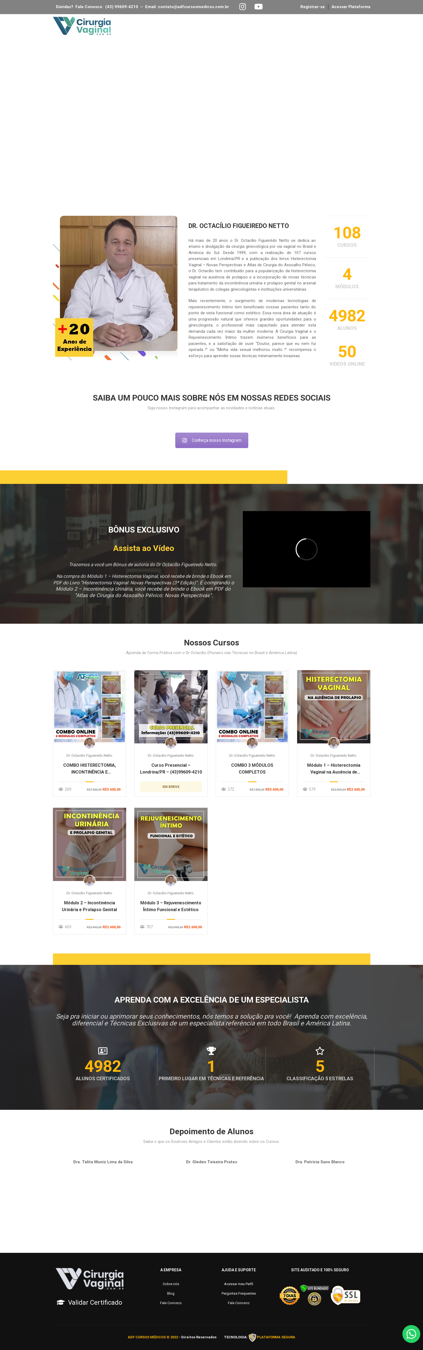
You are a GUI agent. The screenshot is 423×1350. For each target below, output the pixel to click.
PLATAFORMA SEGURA (276, 1337)
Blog (272, 26)
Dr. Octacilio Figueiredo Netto (89, 755)
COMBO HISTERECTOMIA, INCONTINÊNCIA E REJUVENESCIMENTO (89, 769)
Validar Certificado (95, 1302)
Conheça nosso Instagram (211, 440)
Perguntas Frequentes (239, 1293)
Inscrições (241, 26)
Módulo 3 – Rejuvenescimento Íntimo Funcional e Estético (170, 906)
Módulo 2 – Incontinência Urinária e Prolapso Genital (89, 906)
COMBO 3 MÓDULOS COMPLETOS (252, 769)
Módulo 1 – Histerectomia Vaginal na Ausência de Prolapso (333, 769)
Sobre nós (171, 1284)
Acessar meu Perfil (238, 1284)
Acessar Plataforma (351, 6)
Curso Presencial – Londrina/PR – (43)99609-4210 (171, 769)
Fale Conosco (306, 26)
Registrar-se (312, 6)
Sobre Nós (205, 26)
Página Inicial (166, 26)
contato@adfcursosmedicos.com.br (194, 6)
